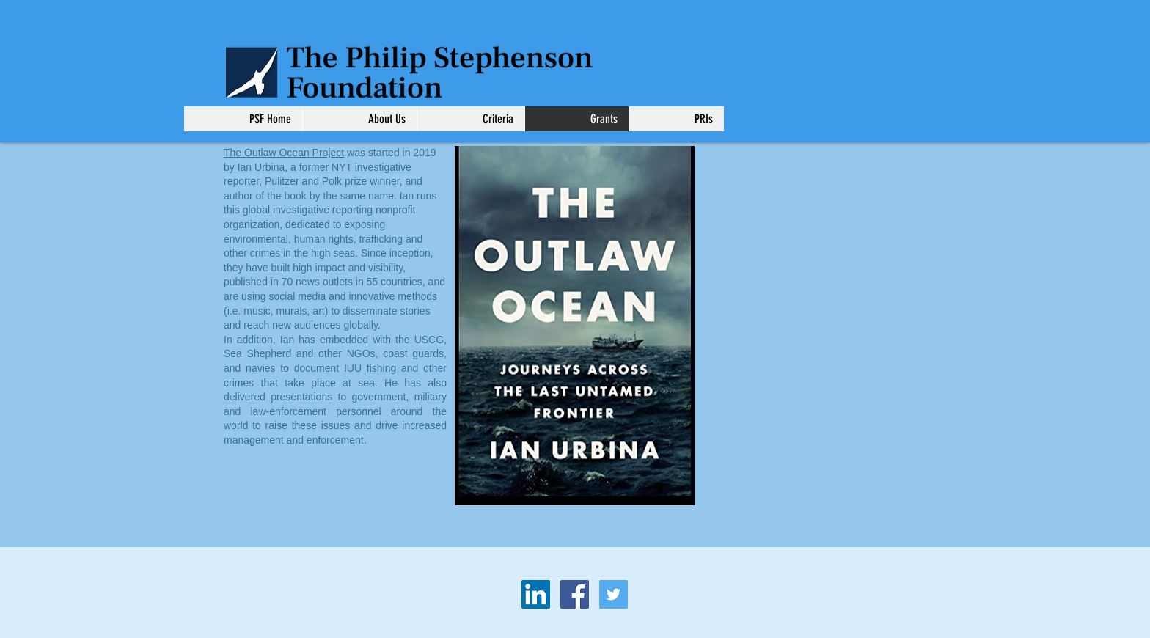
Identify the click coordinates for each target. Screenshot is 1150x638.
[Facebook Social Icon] (574, 594)
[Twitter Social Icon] (613, 594)
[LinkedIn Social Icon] (535, 594)
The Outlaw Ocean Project (284, 152)
